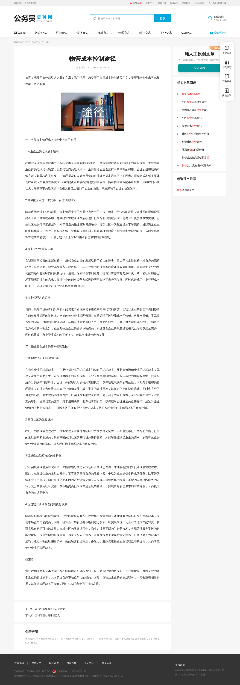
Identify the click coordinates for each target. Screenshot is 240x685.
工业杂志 (166, 33)
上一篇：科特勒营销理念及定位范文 (45, 609)
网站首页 (20, 33)
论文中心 (36, 41)
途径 (65, 346)
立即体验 (199, 67)
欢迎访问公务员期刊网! (25, 3)
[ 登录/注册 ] (200, 3)
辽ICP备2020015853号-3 (38, 671)
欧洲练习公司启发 (194, 109)
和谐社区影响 (192, 141)
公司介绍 (19, 663)
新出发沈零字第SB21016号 (46, 676)
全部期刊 (220, 33)
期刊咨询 (54, 663)
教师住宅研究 (192, 125)
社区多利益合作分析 (195, 133)
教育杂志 (41, 33)
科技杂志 (145, 33)
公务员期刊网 (20, 41)
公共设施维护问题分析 (197, 165)
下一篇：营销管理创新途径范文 (42, 615)
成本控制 (53, 139)
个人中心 (89, 663)
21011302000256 (77, 671)
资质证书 (36, 663)
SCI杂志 (174, 3)
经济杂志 (83, 33)
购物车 (137, 3)
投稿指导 (186, 3)
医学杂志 (62, 33)
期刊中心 (150, 3)
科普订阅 (162, 3)
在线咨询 (220, 18)
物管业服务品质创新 (195, 157)
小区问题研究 (192, 117)
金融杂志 (103, 33)
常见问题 (107, 663)
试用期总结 (185, 190)
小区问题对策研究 (194, 101)
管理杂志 (124, 33)
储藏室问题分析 (193, 149)
